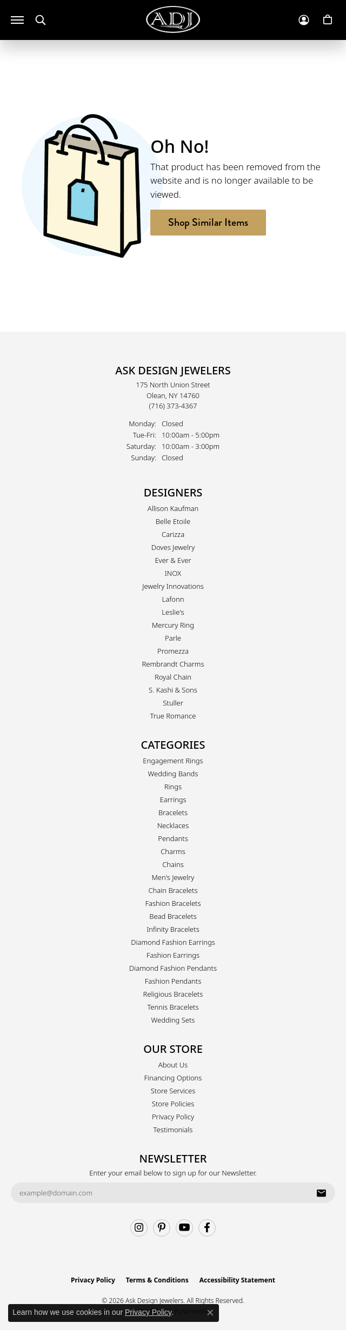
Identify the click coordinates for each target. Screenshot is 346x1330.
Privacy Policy (173, 1116)
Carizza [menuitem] (173, 534)
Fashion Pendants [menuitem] (173, 981)
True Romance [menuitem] (173, 716)
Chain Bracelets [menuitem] (172, 890)
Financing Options (173, 1078)
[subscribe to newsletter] (321, 1193)
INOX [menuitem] (173, 573)
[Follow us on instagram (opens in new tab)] (139, 1228)
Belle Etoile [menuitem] (173, 521)
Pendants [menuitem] (173, 838)
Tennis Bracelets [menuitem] (172, 1007)
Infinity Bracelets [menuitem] (173, 929)
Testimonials (173, 1129)
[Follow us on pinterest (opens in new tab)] (161, 1228)
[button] (40, 20)
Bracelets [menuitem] (173, 812)
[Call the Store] (173, 406)
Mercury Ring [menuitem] (173, 625)
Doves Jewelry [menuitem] (173, 547)
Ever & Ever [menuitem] (173, 560)
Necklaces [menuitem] (173, 825)
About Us (173, 1065)
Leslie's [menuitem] (173, 612)
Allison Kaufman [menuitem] (173, 508)
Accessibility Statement (237, 1280)
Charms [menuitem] (173, 851)
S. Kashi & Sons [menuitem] (173, 690)
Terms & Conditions (157, 1280)
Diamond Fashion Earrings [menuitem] (173, 942)
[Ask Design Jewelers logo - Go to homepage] (173, 19)
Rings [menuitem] (173, 786)
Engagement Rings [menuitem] (173, 760)
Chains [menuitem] (173, 864)
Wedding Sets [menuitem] (173, 1020)
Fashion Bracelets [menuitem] (173, 903)
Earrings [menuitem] (172, 799)
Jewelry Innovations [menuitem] (172, 586)
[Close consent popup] (210, 1312)
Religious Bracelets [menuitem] (173, 994)
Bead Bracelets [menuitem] (173, 916)
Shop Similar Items (208, 222)
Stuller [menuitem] (173, 703)
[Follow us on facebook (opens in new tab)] (207, 1228)
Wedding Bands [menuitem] (173, 773)
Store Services (173, 1091)
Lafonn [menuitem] (173, 599)
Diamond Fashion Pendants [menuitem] (173, 968)
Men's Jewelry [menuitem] (173, 877)
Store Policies (173, 1104)
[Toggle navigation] (17, 20)
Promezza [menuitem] (173, 651)
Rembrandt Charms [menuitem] (173, 664)
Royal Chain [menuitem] (173, 677)
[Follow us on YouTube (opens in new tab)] (184, 1228)
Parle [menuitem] (173, 638)
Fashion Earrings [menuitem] (173, 955)
